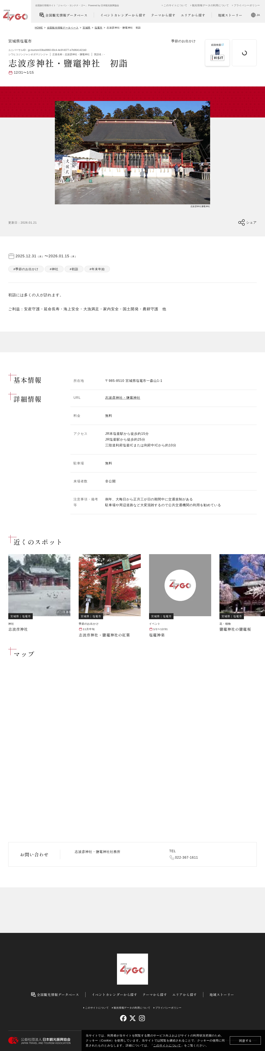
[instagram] (142, 1018)
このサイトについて (167, 1045)
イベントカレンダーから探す (123, 15)
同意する (245, 1040)
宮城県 (86, 27)
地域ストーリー (230, 15)
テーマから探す (163, 15)
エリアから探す (193, 15)
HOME (39, 27)
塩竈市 (98, 27)
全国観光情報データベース (63, 15)
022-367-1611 (186, 857)
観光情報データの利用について (210, 5)
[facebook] (123, 1018)
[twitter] (132, 1018)
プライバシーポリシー (247, 5)
